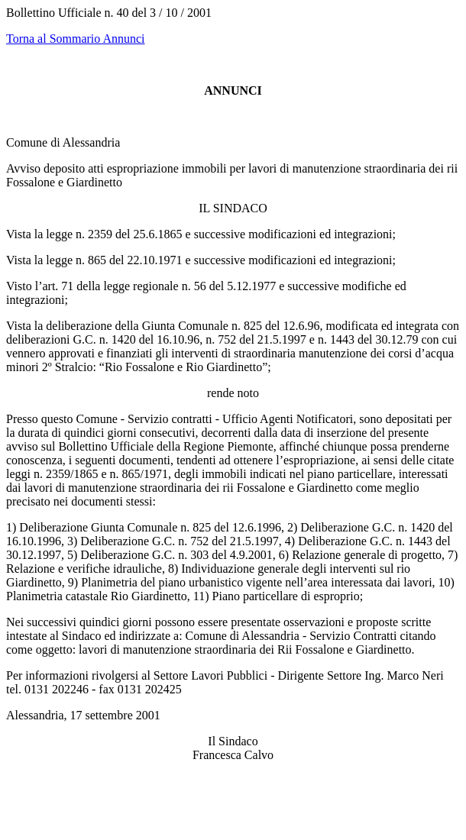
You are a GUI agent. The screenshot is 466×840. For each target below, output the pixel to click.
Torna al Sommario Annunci (75, 38)
